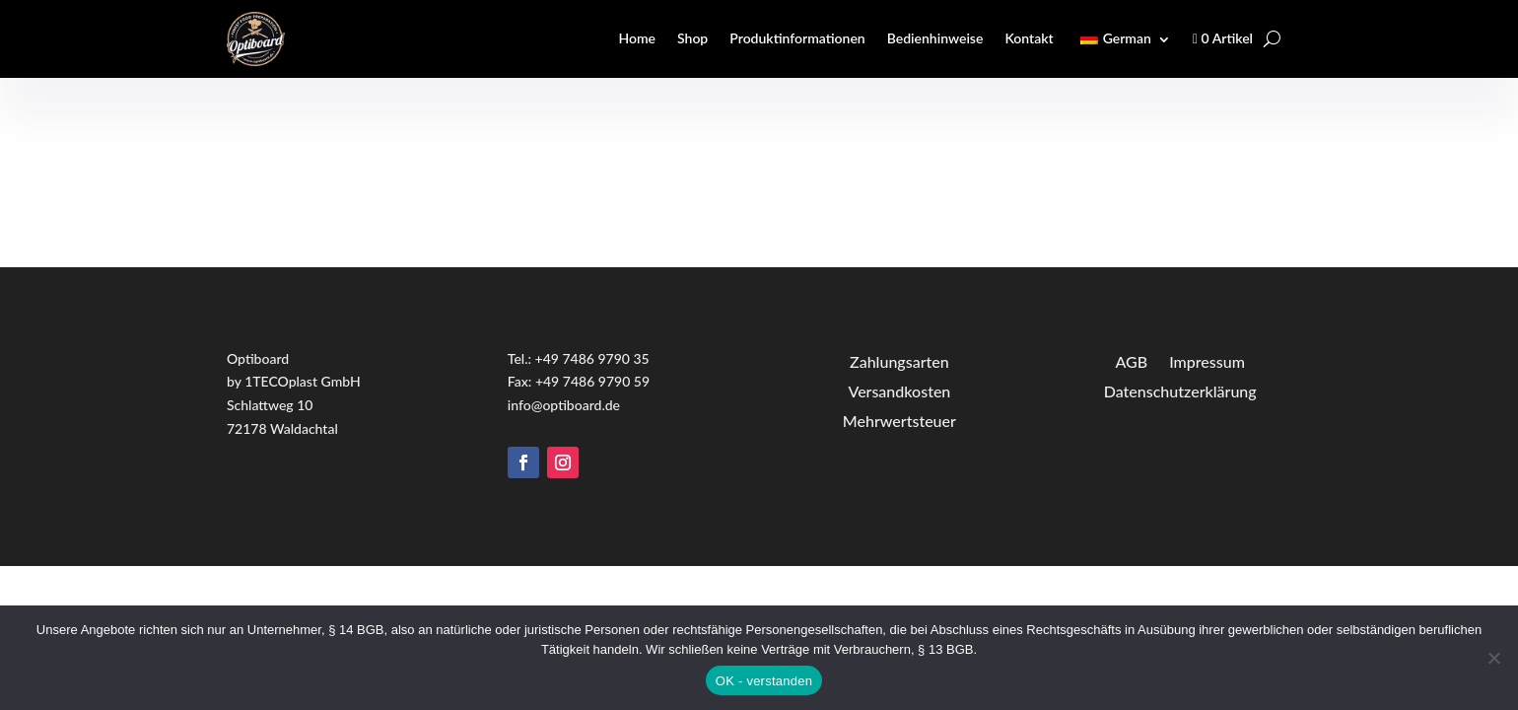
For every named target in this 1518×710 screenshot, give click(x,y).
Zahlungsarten (899, 360)
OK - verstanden (764, 681)
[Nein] (1493, 658)
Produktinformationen (796, 38)
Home (637, 38)
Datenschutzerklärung (1180, 390)
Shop (692, 38)
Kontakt (1028, 38)
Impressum (1207, 360)
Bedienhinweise (935, 38)
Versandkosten (899, 390)
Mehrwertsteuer (899, 419)
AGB (1131, 360)
